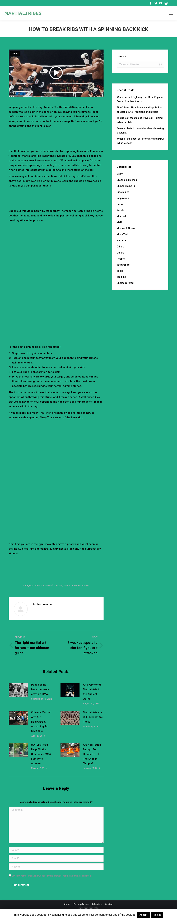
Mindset (121, 216)
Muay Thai (122, 234)
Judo (120, 204)
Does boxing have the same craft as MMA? (40, 689)
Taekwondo (123, 264)
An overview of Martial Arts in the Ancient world (92, 691)
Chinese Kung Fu (126, 186)
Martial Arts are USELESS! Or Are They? (93, 717)
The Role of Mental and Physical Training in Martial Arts (140, 120)
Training (121, 276)
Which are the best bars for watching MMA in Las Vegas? (140, 140)
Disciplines (123, 192)
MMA (119, 222)
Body (120, 173)
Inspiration (123, 198)
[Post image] (18, 690)
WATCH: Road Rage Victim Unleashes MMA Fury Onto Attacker (41, 754)
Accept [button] (143, 914)
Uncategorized (125, 283)
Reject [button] (157, 914)
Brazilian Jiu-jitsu (127, 180)
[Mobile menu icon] (171, 13)
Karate (120, 210)
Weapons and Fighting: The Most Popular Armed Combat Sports (140, 99)
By (48, 585)
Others (15, 53)
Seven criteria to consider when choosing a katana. (140, 130)
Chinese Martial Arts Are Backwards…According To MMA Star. (40, 722)
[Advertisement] (71, 138)
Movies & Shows (126, 228)
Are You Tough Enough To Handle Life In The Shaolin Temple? (92, 754)
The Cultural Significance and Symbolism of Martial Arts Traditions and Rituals (140, 109)
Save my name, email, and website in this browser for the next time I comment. (52, 875)
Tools (120, 270)
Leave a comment (80, 585)
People (121, 258)
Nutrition (122, 240)
